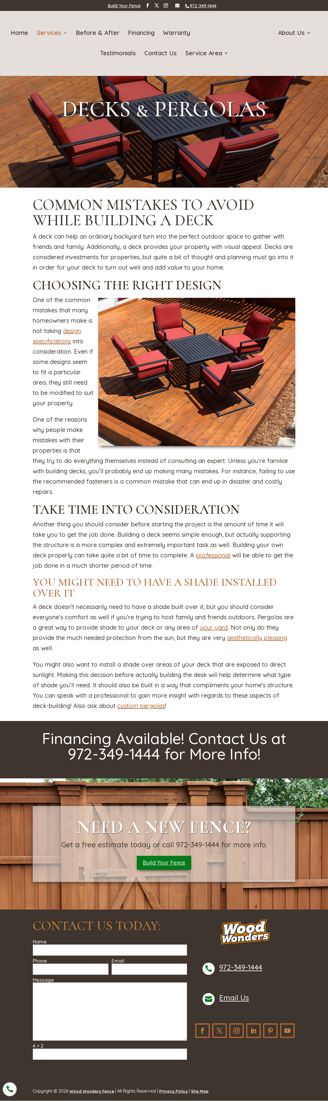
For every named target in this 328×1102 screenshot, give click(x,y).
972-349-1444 (240, 968)
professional (213, 555)
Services (50, 33)
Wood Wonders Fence (92, 1092)
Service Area (203, 53)
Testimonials (118, 53)
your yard (214, 627)
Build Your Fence (124, 6)
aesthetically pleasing (257, 637)
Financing (142, 33)
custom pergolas (141, 705)
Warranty (177, 33)
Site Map (203, 1092)
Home (20, 33)
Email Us (234, 998)
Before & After (99, 33)
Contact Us (160, 53)
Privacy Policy (176, 1092)
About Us (290, 33)
